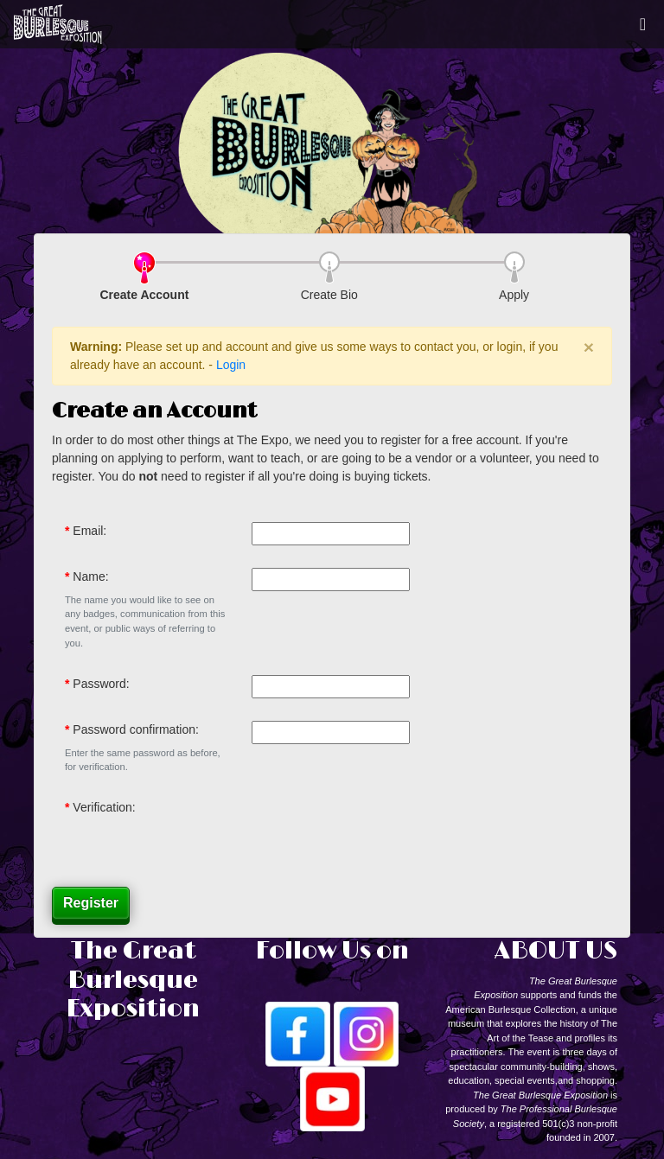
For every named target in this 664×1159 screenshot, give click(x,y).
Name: (90, 576)
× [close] (589, 347)
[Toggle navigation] (643, 24)
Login (231, 365)
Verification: (104, 807)
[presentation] (383, 832)
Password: (101, 684)
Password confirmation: (136, 729)
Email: (89, 531)
